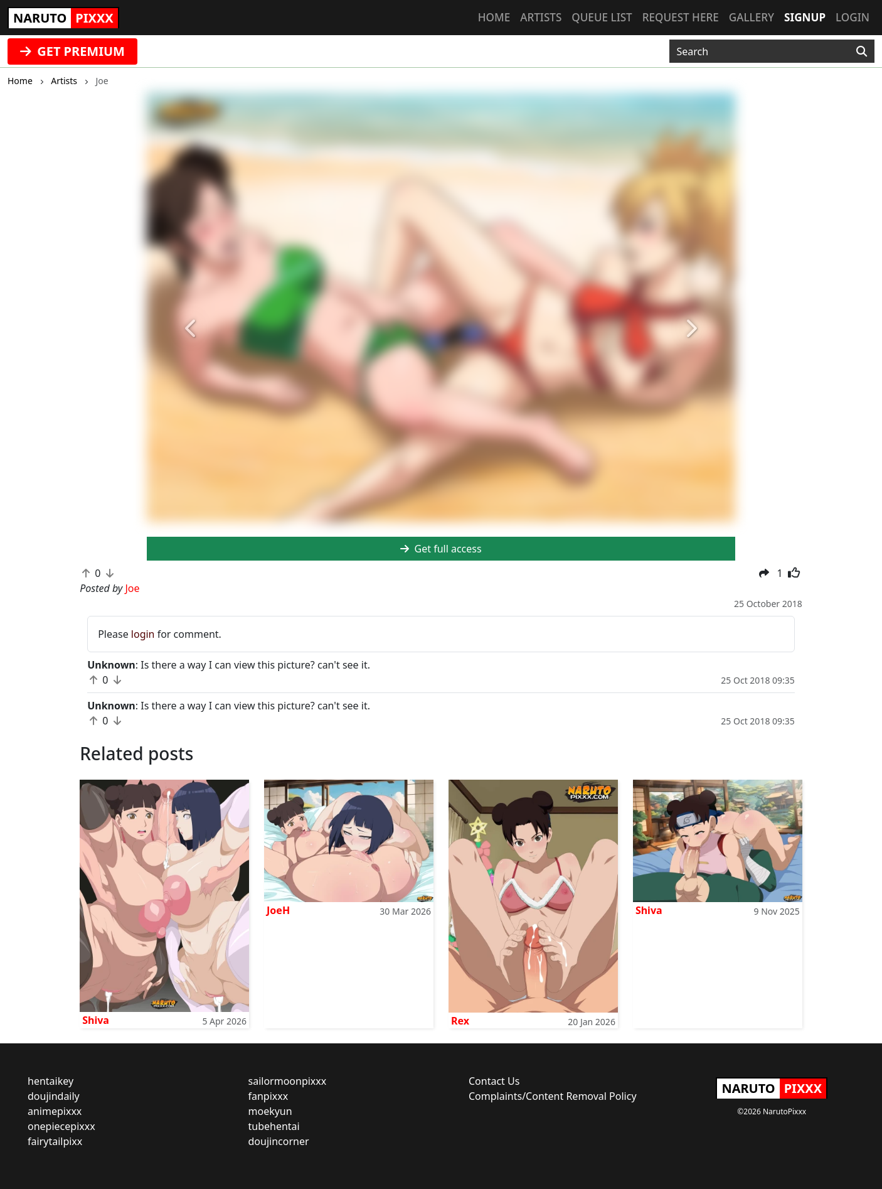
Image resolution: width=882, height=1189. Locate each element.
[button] (191, 329)
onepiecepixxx (61, 1126)
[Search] (861, 51)
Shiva (95, 1020)
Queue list (601, 17)
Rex (460, 1021)
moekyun (270, 1111)
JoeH (278, 910)
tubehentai (274, 1126)
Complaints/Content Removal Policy (553, 1096)
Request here (680, 17)
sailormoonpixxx (287, 1081)
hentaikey (50, 1081)
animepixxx (55, 1111)
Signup (805, 17)
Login (852, 17)
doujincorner (278, 1141)
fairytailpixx (55, 1141)
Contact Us (494, 1081)
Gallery (751, 17)
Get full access (440, 549)
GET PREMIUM (72, 51)
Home (494, 17)
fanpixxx (268, 1096)
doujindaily (54, 1096)
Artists (540, 17)
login (143, 634)
